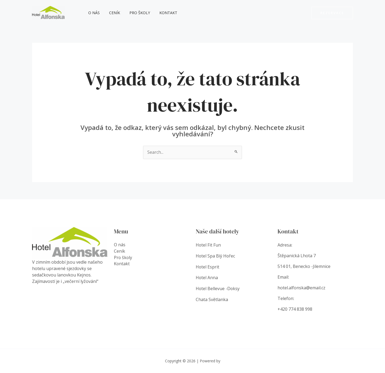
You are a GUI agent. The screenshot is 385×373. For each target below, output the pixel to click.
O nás (93, 12)
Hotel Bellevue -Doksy (218, 288)
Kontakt (162, 12)
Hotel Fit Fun (208, 245)
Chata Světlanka (212, 298)
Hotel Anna (207, 277)
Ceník (111, 12)
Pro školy (135, 12)
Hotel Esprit (208, 266)
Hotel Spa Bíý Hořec (216, 256)
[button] (332, 13)
